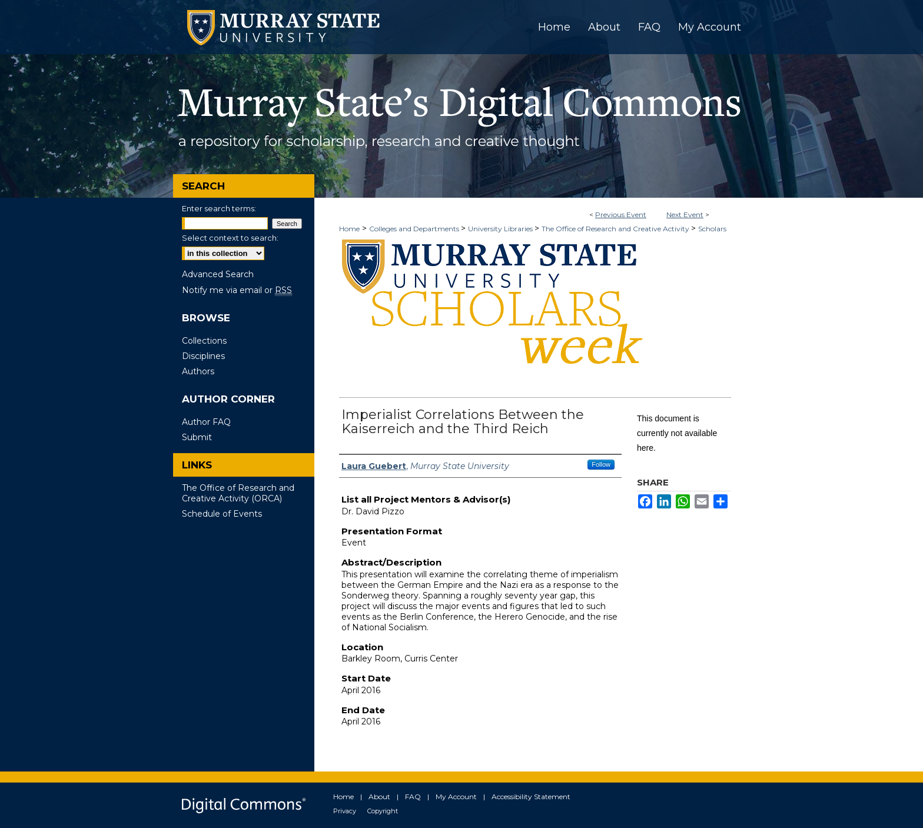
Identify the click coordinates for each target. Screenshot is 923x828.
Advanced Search (218, 274)
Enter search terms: (219, 208)
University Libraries (501, 228)
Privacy (344, 811)
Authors (198, 371)
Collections (204, 340)
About (379, 796)
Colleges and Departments (415, 228)
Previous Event (620, 214)
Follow (601, 464)
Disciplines (203, 356)
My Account (456, 796)
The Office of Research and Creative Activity (616, 228)
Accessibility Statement (531, 796)
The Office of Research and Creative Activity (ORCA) (238, 493)
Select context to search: (230, 237)
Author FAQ (206, 422)
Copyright (382, 811)
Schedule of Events (222, 513)
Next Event (684, 214)
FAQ (413, 796)
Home (349, 228)
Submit (197, 437)
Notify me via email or (237, 290)
